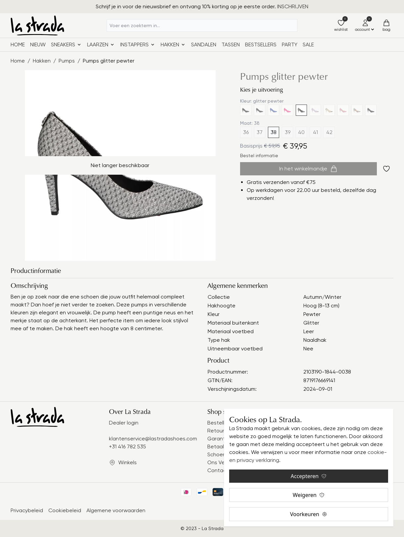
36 (246, 132)
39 (287, 132)
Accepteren (309, 476)
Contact (217, 470)
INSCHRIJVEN (292, 6)
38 (274, 132)
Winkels (127, 462)
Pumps (67, 61)
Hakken (42, 61)
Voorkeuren (308, 514)
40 (301, 132)
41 (315, 132)
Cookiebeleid (64, 510)
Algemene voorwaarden (115, 510)
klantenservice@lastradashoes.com (153, 438)
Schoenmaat (223, 454)
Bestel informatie (259, 155)
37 (260, 132)
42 (329, 132)
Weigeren (309, 495)
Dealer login (123, 423)
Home (18, 44)
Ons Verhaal (222, 462)
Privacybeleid (27, 510)
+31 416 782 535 (127, 446)
